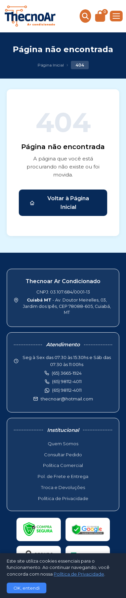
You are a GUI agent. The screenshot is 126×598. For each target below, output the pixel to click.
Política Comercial (63, 465)
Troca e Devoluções (63, 487)
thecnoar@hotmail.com (67, 398)
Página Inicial (51, 65)
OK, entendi (26, 588)
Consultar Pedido (63, 454)
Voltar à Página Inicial (59, 202)
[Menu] (116, 16)
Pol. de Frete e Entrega (63, 476)
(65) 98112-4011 (67, 390)
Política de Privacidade (63, 498)
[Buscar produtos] (85, 16)
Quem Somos (63, 443)
